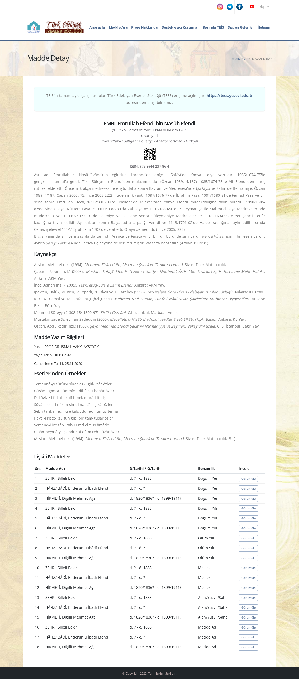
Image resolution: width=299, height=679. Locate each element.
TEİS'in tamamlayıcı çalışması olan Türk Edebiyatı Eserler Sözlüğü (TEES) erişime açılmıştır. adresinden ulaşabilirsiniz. (149, 99)
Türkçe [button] (259, 6)
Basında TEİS (213, 27)
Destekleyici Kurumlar (180, 27)
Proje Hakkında (144, 27)
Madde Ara (118, 27)
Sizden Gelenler (241, 27)
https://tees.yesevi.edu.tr (230, 95)
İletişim (264, 27)
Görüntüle (248, 479)
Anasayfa (97, 27)
